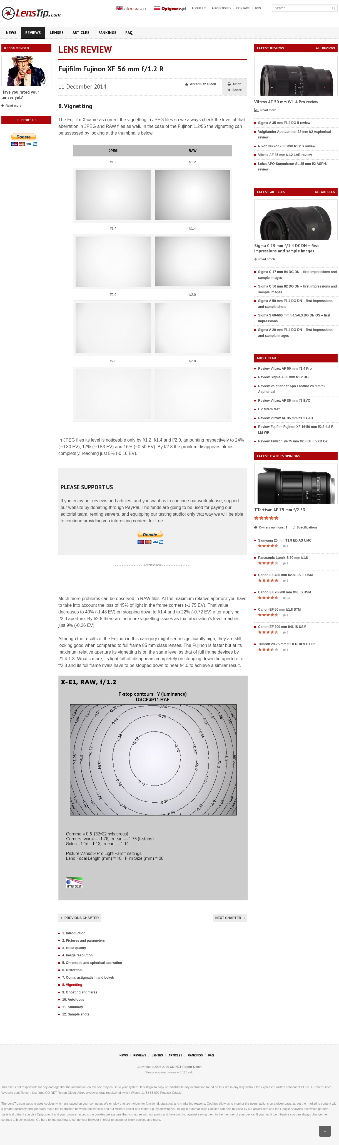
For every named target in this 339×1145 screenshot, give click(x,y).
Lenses (57, 32)
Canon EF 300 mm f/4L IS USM (282, 627)
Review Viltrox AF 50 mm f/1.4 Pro (285, 369)
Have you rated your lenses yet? (20, 94)
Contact (243, 8)
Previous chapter (80, 918)
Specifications (305, 527)
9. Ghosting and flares (79, 992)
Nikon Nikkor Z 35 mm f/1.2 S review (286, 146)
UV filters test (269, 409)
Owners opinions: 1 (270, 527)
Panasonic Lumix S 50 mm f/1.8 (283, 558)
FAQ (129, 32)
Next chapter (230, 918)
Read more (11, 106)
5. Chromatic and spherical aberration (92, 963)
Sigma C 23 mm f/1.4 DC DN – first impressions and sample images (286, 248)
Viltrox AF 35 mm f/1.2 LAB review (285, 155)
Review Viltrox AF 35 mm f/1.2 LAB (285, 418)
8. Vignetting (72, 985)
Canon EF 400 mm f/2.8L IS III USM (285, 575)
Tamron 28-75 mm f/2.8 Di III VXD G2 (286, 644)
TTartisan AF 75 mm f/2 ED (279, 509)
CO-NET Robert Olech (185, 1066)
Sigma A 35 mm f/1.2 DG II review (284, 123)
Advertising (221, 8)
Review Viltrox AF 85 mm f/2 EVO (284, 401)
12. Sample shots (75, 1014)
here (44, 1119)
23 (286, 598)
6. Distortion (72, 970)
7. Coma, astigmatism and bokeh (88, 978)
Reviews (33, 32)
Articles (81, 32)
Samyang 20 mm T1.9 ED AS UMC (284, 540)
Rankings (107, 32)
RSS (258, 8)
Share (235, 90)
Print (234, 84)
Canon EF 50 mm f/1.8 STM (279, 610)
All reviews (325, 48)
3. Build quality (74, 948)
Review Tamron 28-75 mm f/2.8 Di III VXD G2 (293, 441)
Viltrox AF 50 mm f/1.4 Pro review (286, 101)
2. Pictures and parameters (83, 940)
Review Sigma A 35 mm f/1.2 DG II (284, 377)
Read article (265, 259)
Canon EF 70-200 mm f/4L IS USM (284, 592)
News (11, 32)
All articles (325, 192)
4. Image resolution (77, 955)
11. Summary (72, 1007)
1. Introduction (73, 933)
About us (199, 8)
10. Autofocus (73, 1000)
